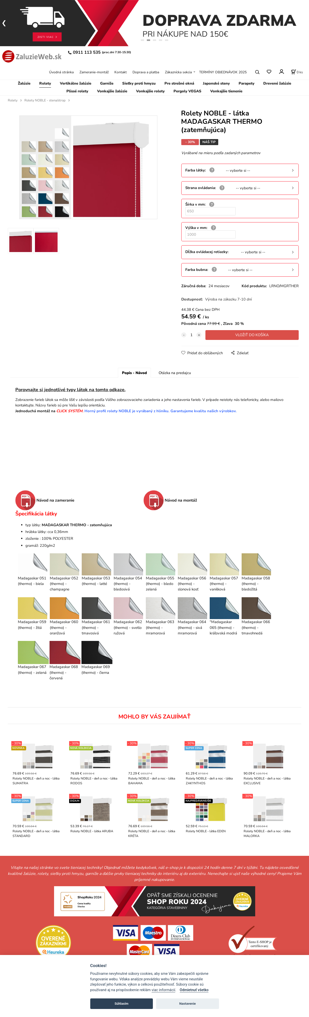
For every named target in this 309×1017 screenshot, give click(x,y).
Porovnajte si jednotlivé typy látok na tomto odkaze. (70, 390)
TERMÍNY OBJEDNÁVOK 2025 (223, 72)
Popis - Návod (134, 372)
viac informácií (163, 990)
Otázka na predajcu (175, 372)
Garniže (106, 83)
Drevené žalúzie (277, 83)
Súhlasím (121, 1003)
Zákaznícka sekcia (178, 72)
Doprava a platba (146, 72)
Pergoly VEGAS (187, 91)
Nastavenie (187, 1003)
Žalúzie (24, 83)
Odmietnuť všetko (194, 990)
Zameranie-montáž (94, 72)
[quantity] (191, 335)
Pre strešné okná (179, 83)
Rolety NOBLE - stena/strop (45, 100)
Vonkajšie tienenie (226, 91)
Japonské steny (216, 83)
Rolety (45, 83)
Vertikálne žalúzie (75, 83)
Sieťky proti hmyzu (139, 83)
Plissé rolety (77, 91)
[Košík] (297, 72)
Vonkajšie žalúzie (112, 91)
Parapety (246, 83)
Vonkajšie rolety (150, 91)
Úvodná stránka (61, 72)
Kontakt (120, 72)
